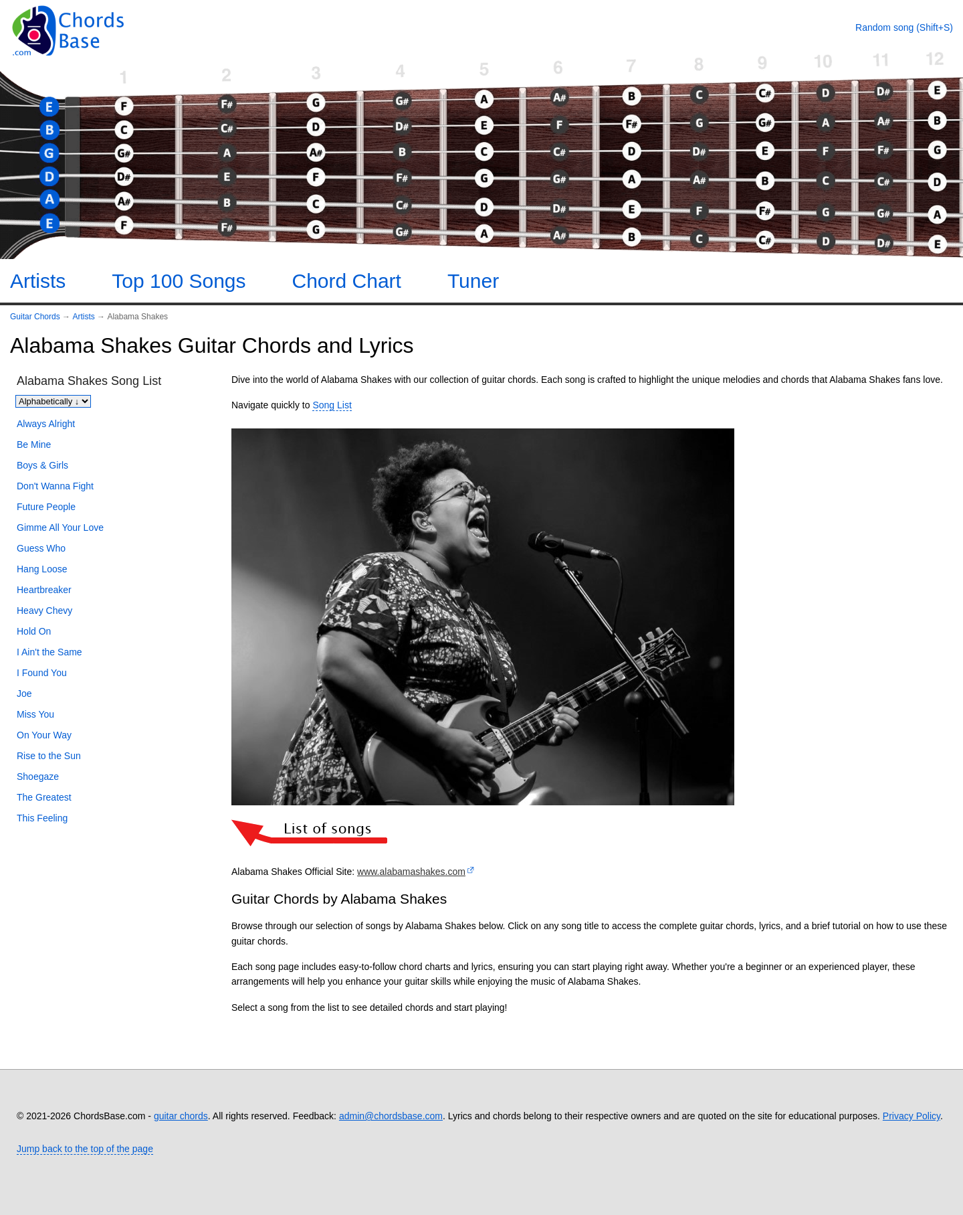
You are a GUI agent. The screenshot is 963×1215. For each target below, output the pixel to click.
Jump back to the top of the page (85, 1148)
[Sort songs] (53, 401)
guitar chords (181, 1116)
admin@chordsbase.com (391, 1116)
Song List (331, 405)
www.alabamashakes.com (411, 871)
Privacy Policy (911, 1116)
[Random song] (904, 27)
